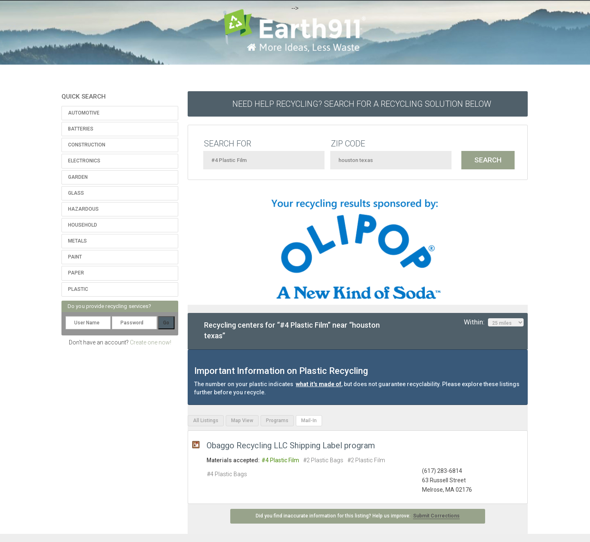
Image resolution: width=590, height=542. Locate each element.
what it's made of (318, 384)
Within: (494, 322)
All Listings (205, 420)
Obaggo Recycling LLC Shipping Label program (290, 445)
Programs (277, 420)
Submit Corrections (436, 516)
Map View (242, 420)
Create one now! (150, 342)
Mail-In (309, 420)
